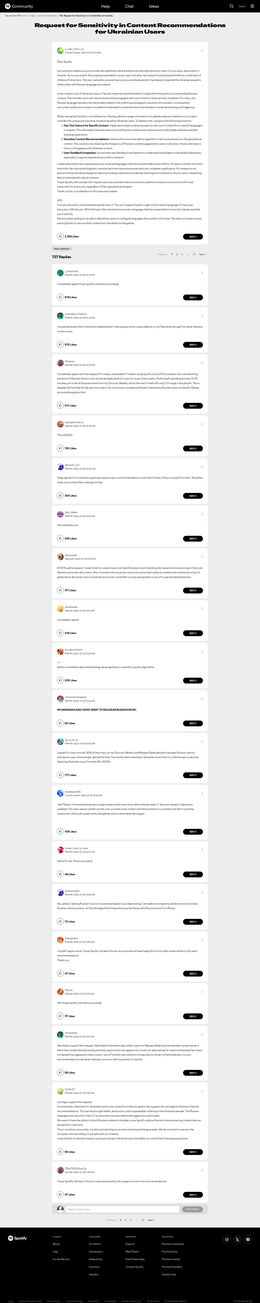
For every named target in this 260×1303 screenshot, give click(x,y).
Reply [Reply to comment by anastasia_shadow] (193, 344)
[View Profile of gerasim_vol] (72, 465)
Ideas (154, 6)
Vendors (94, 1274)
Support (130, 1244)
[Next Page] (202, 254)
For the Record (61, 1259)
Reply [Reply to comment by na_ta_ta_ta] (193, 775)
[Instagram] (227, 1240)
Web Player (132, 1251)
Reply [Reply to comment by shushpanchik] (193, 831)
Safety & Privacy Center (30, 1301)
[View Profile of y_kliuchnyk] (71, 271)
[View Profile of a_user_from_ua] (74, 49)
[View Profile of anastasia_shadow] (76, 314)
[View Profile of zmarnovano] (72, 891)
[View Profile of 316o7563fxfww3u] (76, 1168)
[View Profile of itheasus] (70, 361)
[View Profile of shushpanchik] (73, 791)
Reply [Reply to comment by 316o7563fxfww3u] (193, 1195)
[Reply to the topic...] (122, 1209)
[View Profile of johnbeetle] (71, 607)
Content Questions (47, 15)
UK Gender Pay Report (175, 1301)
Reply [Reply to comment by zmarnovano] (193, 921)
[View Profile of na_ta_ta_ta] (71, 740)
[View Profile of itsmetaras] (71, 1033)
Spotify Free (169, 1274)
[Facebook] (248, 1240)
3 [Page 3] (182, 254)
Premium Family (171, 1259)
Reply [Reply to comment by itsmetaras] (193, 1073)
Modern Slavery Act (131, 1301)
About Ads (93, 1301)
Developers (96, 1251)
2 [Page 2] (177, 254)
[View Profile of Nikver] (69, 990)
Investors (94, 1267)
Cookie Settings (74, 1301)
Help (105, 6)
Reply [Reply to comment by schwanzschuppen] (193, 723)
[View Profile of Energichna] (71, 938)
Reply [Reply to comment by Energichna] (193, 973)
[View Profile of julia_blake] (71, 512)
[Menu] (252, 6)
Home (23, 15)
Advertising (95, 1259)
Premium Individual (173, 1244)
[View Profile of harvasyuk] (71, 555)
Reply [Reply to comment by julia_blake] (193, 538)
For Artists (95, 1244)
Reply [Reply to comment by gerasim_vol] (193, 496)
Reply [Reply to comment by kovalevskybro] (193, 680)
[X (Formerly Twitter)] (237, 1240)
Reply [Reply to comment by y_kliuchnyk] (193, 297)
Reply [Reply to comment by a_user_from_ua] (193, 236)
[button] (202, 50)
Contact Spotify (134, 1267)
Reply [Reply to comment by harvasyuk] (193, 590)
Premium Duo (170, 1251)
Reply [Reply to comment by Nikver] (193, 1016)
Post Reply (192, 1209)
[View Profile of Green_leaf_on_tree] (76, 848)
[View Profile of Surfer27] (70, 1089)
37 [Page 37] (194, 254)
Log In (242, 6)
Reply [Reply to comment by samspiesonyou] (193, 448)
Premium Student (172, 1267)
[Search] (231, 6)
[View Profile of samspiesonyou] (74, 422)
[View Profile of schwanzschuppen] (76, 697)
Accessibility (110, 1301)
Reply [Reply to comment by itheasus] (193, 406)
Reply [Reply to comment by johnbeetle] (193, 633)
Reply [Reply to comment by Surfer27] (193, 1152)
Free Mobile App (135, 1259)
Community (19, 6)
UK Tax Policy (152, 1301)
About (56, 1244)
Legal (10, 1301)
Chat (129, 6)
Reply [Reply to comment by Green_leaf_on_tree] (193, 874)
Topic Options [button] (61, 248)
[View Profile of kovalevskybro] (73, 649)
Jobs (55, 1251)
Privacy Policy (53, 1301)
